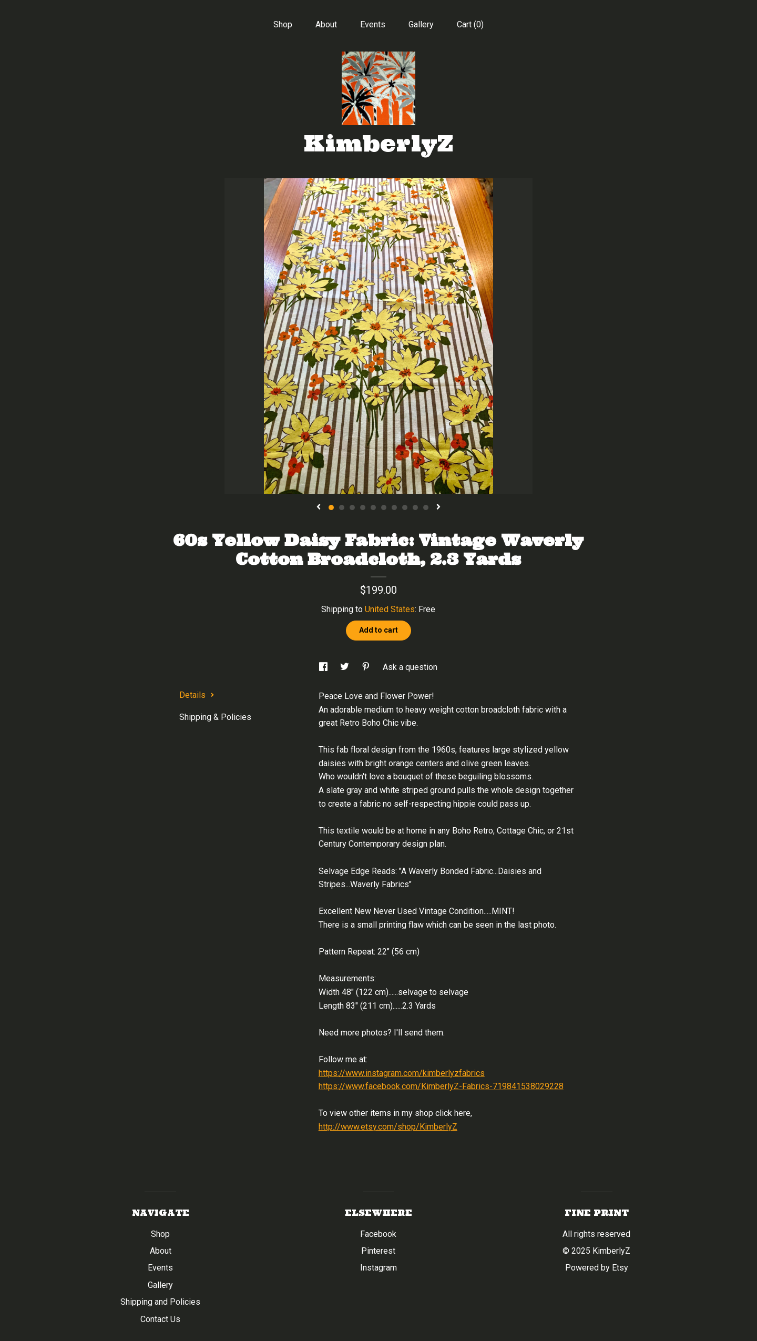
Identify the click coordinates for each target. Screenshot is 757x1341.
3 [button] (352, 507)
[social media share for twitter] (345, 667)
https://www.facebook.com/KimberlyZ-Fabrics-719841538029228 (441, 1086)
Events (372, 24)
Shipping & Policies (215, 717)
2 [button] (341, 507)
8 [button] (404, 507)
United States (390, 609)
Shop (282, 24)
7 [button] (394, 507)
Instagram (378, 1268)
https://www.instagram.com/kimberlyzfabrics (402, 1073)
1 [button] (331, 507)
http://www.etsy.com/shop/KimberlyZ (388, 1127)
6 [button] (383, 507)
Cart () (470, 24)
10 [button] (425, 507)
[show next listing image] (438, 507)
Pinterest (378, 1251)
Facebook (378, 1234)
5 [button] (373, 507)
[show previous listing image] (318, 507)
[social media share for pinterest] (367, 667)
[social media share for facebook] (324, 667)
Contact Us (160, 1319)
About (326, 24)
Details (196, 695)
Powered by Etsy (596, 1268)
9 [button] (415, 507)
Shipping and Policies (160, 1302)
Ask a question (410, 667)
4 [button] (362, 507)
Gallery (421, 24)
